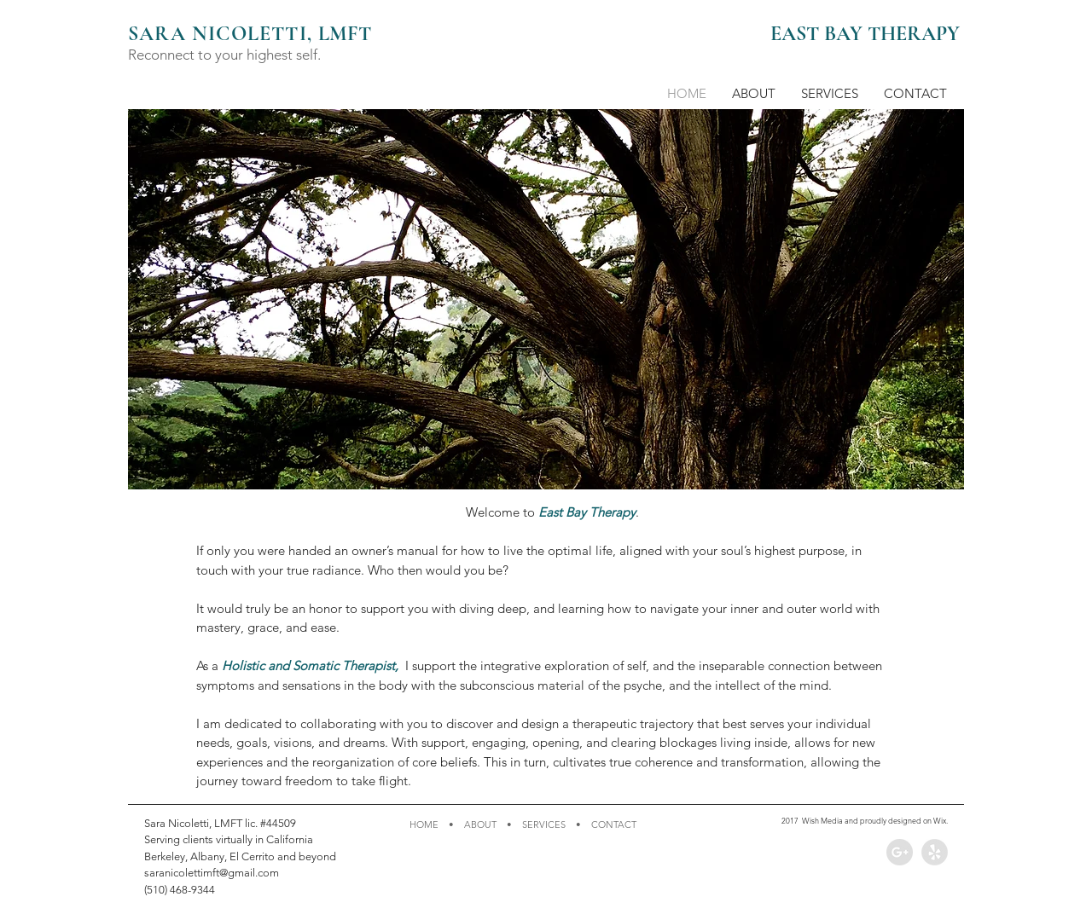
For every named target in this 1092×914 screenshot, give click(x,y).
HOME (424, 824)
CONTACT (613, 824)
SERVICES (544, 824)
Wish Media (822, 820)
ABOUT (480, 824)
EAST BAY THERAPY (865, 33)
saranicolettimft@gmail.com (211, 872)
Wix (939, 820)
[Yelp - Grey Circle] (934, 852)
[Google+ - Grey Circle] (899, 852)
